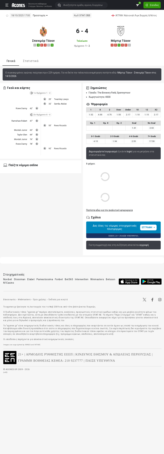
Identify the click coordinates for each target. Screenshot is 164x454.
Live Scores (46, 6)
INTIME (37, 345)
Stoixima (30, 4)
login (129, 151)
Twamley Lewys (61, 99)
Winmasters (97, 279)
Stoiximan (19, 279)
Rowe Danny (21, 108)
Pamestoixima (45, 279)
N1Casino (8, 282)
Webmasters (24, 299)
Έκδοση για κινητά (58, 299)
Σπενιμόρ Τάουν (43, 40)
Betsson (110, 279)
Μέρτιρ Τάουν (120, 40)
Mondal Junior (20, 130)
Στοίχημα (30, 6)
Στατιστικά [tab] (30, 61)
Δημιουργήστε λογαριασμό (103, 151)
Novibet (7, 279)
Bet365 (69, 279)
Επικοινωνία (9, 299)
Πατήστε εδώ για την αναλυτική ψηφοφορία (109, 210)
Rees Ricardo (60, 125)
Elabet (31, 279)
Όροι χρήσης (39, 299)
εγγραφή (144, 245)
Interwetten (81, 279)
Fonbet (59, 279)
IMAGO (28, 345)
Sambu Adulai (60, 104)
